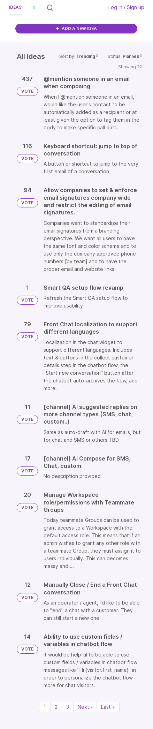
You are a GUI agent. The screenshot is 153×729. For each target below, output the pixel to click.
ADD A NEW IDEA (76, 28)
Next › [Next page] (85, 707)
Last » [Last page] (108, 707)
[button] (34, 7)
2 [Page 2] (56, 707)
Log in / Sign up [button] (127, 7)
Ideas (15, 7)
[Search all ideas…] (77, 7)
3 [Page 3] (67, 707)
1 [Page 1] (45, 707)
